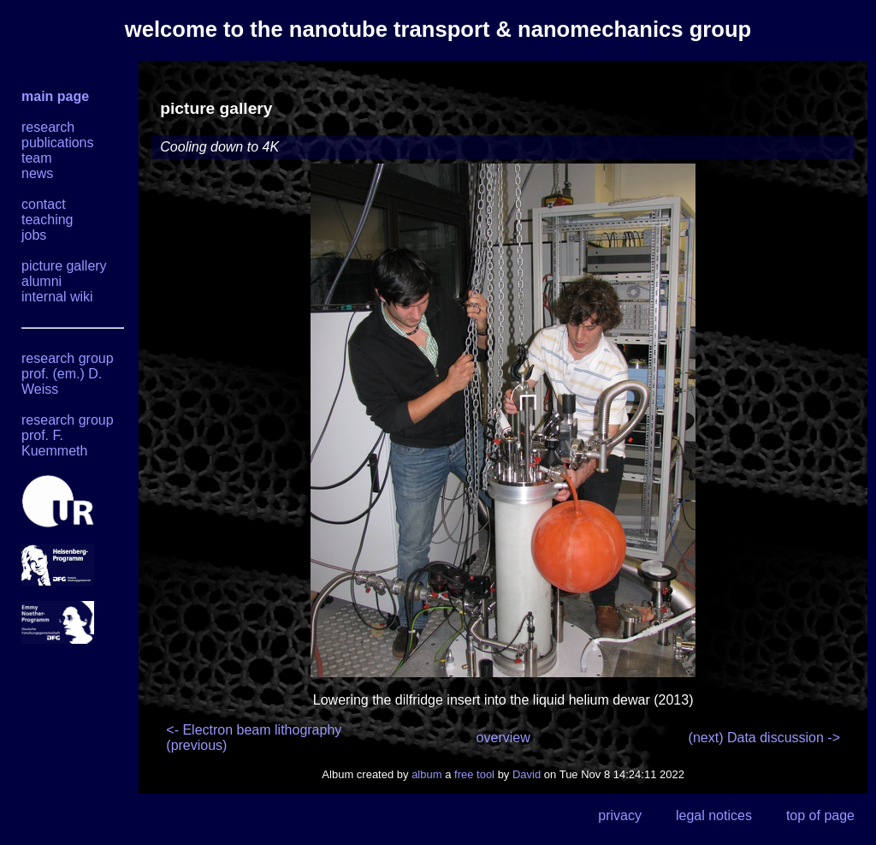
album (426, 774)
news (37, 173)
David (526, 774)
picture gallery (64, 266)
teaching (47, 219)
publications (57, 142)
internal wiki (57, 296)
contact (43, 204)
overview (503, 737)
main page (55, 96)
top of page (820, 815)
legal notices (714, 815)
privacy (620, 815)
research (47, 127)
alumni (41, 281)
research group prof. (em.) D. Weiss (67, 373)
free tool (474, 774)
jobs (33, 235)
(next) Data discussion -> (764, 737)
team (36, 158)
